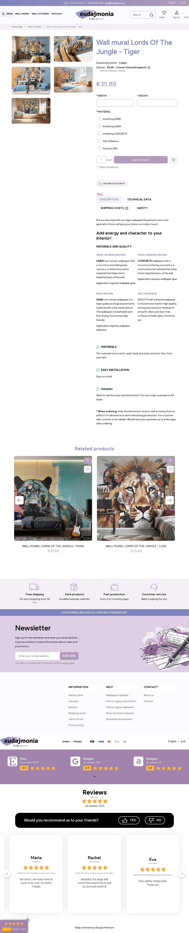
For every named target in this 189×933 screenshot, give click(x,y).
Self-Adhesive (110, 141)
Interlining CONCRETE (115, 133)
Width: (101, 95)
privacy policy (68, 663)
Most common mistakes (120, 713)
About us (149, 695)
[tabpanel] (136, 322)
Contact (148, 701)
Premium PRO (110, 148)
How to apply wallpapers (120, 707)
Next (169, 500)
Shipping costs (77, 713)
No (155, 820)
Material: (103, 111)
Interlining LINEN (112, 126)
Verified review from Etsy (42, 873)
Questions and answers (119, 719)
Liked (161, 17)
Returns (73, 707)
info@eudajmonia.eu (115, 3)
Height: (143, 95)
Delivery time (76, 695)
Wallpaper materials (117, 695)
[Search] (152, 15)
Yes (129, 820)
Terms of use (76, 719)
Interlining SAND (112, 119)
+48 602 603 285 (95, 3)
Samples (73, 701)
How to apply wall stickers (121, 701)
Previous (19, 500)
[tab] (109, 200)
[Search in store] (143, 14)
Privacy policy (76, 725)
